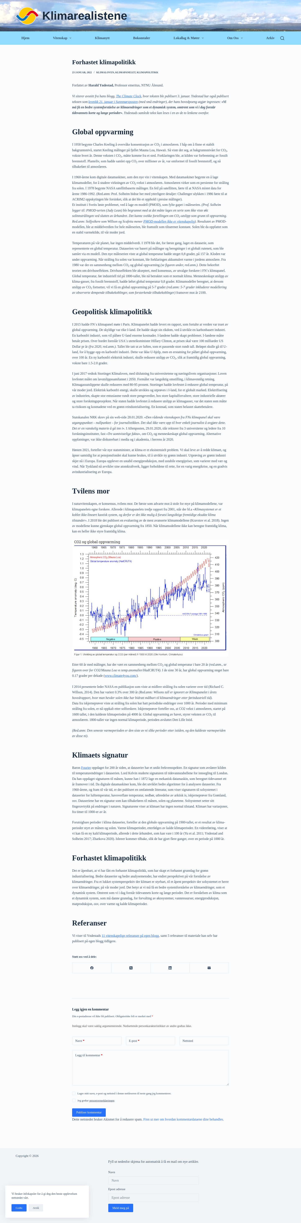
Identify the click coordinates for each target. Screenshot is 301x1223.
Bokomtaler (141, 38)
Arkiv (270, 38)
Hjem (25, 38)
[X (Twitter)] (130, 968)
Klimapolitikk (147, 72)
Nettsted (187, 1040)
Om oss (235, 38)
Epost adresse (116, 1189)
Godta (19, 1207)
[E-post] (209, 968)
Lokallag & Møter (189, 38)
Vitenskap (63, 38)
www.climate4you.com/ (121, 675)
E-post (134, 1041)
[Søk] (282, 38)
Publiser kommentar (89, 1112)
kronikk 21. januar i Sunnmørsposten (113, 102)
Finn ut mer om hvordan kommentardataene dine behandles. (183, 1119)
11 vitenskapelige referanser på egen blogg (130, 935)
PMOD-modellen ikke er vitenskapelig (169, 221)
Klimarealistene (84, 15)
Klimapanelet (125, 72)
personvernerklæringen (101, 1100)
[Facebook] (91, 968)
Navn (79, 1041)
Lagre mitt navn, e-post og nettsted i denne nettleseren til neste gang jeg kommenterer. (124, 1093)
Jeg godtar (95, 1100)
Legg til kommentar (88, 1055)
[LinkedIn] (170, 968)
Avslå (36, 1207)
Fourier (86, 767)
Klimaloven (105, 72)
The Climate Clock (128, 96)
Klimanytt (102, 38)
